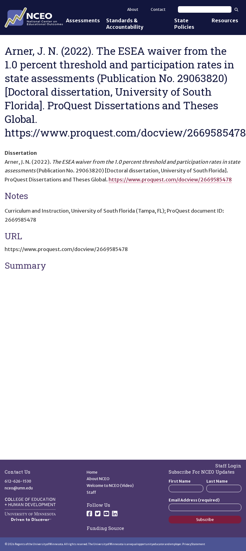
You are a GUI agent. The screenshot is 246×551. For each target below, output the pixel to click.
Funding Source (105, 528)
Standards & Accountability (124, 23)
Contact (158, 9)
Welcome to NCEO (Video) (110, 485)
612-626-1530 (18, 481)
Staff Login (228, 465)
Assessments (83, 20)
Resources (225, 20)
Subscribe (205, 519)
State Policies (184, 23)
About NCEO (98, 478)
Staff (91, 492)
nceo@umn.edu (19, 488)
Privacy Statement (193, 544)
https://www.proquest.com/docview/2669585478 (170, 179)
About (132, 9)
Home (92, 472)
